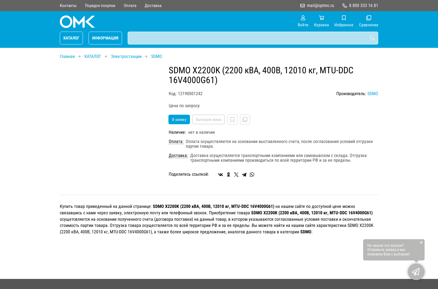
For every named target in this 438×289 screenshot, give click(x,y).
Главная (67, 56)
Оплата (130, 5)
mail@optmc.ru (320, 5)
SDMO (156, 56)
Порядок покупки (100, 5)
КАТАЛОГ (71, 38)
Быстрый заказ (208, 119)
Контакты (68, 5)
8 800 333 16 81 (363, 5)
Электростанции (126, 56)
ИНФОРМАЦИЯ (105, 38)
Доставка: (178, 155)
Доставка (153, 5)
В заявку (179, 119)
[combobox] (253, 38)
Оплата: (176, 141)
